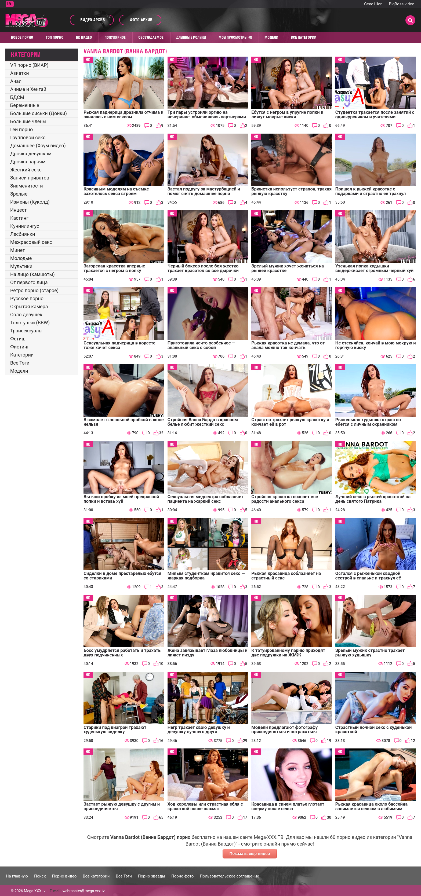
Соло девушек (26, 314)
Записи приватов (29, 178)
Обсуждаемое (151, 37)
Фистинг (19, 347)
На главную (17, 876)
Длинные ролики (191, 37)
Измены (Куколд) (30, 202)
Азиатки (19, 73)
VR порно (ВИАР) (29, 65)
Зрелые (18, 194)
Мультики (21, 266)
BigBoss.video (401, 4)
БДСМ (17, 97)
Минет (17, 250)
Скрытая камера (29, 306)
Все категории (303, 37)
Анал (15, 81)
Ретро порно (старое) (34, 290)
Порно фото (182, 876)
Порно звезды (151, 876)
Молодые (21, 258)
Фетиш (18, 338)
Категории (22, 355)
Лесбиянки (22, 234)
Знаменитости (26, 186)
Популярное (115, 37)
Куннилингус (24, 226)
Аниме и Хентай (28, 89)
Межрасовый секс (31, 242)
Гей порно (21, 129)
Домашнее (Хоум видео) (38, 145)
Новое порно (22, 37)
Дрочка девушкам (31, 153)
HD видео (84, 37)
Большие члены (28, 121)
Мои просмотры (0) (235, 37)
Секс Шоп (373, 4)
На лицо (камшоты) (32, 274)
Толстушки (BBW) (30, 322)
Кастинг (19, 218)
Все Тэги (20, 363)
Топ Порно (54, 37)
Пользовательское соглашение (229, 876)
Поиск (40, 876)
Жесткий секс (26, 169)
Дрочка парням (28, 161)
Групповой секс (27, 137)
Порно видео (64, 876)
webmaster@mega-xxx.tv (84, 891)
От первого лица (29, 282)
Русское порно (26, 298)
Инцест (18, 210)
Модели (271, 37)
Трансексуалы (26, 330)
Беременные (24, 105)
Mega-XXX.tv (34, 891)
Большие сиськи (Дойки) (38, 113)
